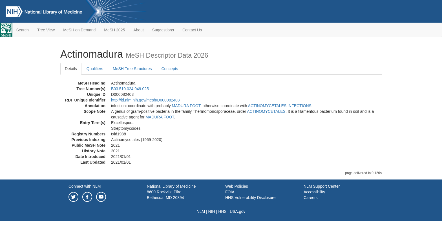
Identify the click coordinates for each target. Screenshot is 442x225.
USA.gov (237, 211)
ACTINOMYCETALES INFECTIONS (279, 105)
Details (71, 68)
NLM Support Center (322, 186)
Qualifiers (95, 68)
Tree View (46, 30)
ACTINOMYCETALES (266, 111)
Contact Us (192, 30)
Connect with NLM (84, 186)
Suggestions (163, 30)
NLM (201, 211)
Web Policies (236, 186)
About (138, 30)
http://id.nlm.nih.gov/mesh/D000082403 (145, 100)
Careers (311, 197)
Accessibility (314, 192)
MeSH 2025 (114, 30)
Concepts (169, 68)
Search (22, 30)
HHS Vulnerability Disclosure (250, 197)
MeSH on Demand (79, 30)
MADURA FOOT (186, 105)
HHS (222, 211)
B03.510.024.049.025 (130, 88)
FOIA (230, 192)
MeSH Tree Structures (132, 68)
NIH (211, 211)
